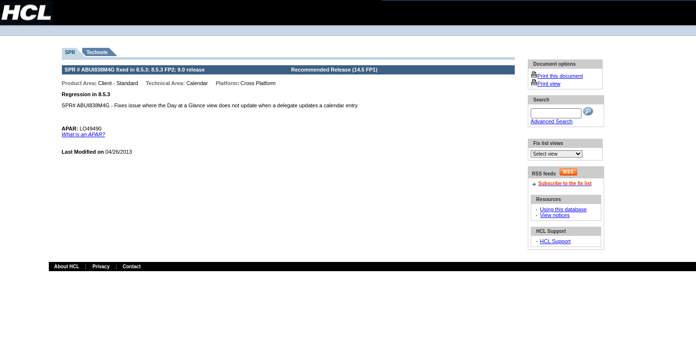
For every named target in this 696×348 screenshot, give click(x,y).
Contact (132, 266)
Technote (97, 52)
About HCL (66, 266)
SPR (70, 52)
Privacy (101, 266)
